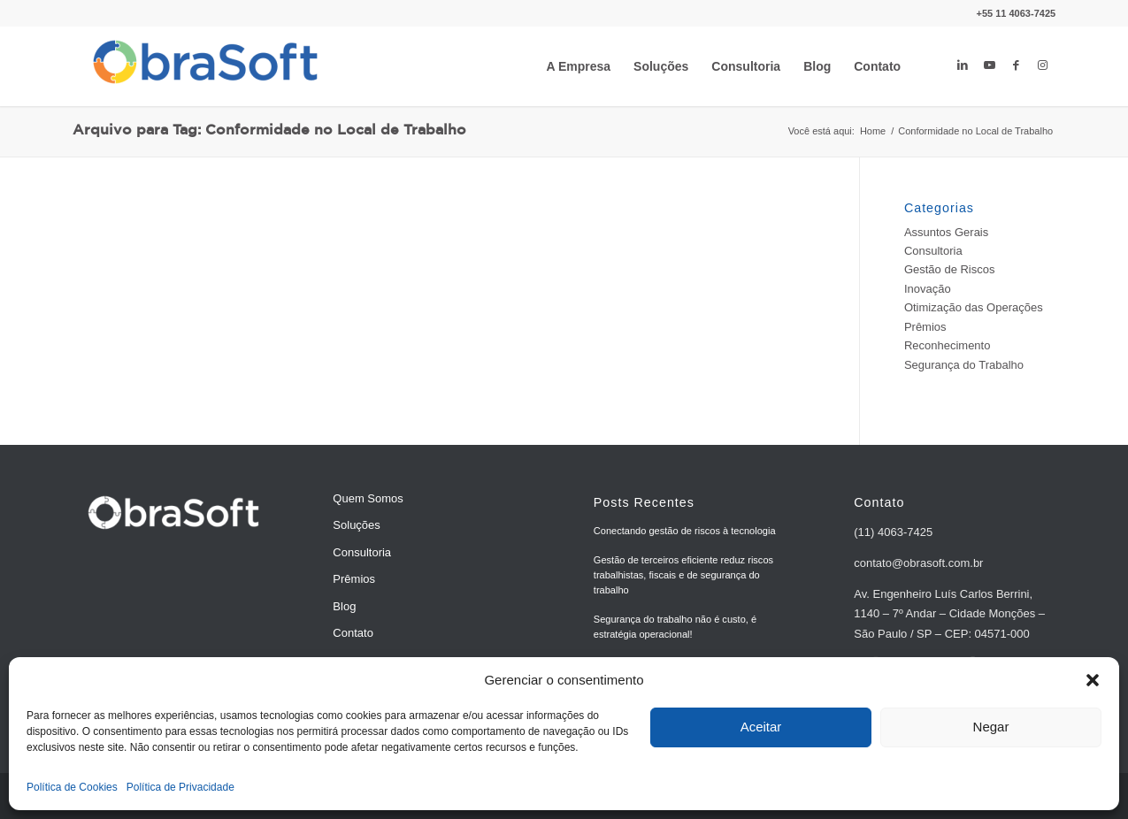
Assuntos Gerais (946, 232)
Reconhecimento (947, 345)
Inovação (927, 288)
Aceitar (761, 726)
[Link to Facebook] (1015, 65)
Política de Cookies (72, 787)
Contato (353, 632)
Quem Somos (368, 498)
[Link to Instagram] (1042, 65)
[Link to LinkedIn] (962, 65)
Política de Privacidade (180, 787)
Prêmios (925, 326)
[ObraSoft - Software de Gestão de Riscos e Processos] (205, 66)
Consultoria (933, 250)
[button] (1092, 680)
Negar (991, 726)
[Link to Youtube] (989, 65)
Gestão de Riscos (949, 269)
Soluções (356, 525)
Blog (344, 606)
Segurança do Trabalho (964, 364)
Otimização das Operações (973, 307)
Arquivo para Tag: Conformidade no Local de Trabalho (269, 130)
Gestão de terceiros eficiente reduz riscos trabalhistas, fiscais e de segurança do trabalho (683, 574)
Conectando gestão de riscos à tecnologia (685, 530)
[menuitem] (578, 66)
